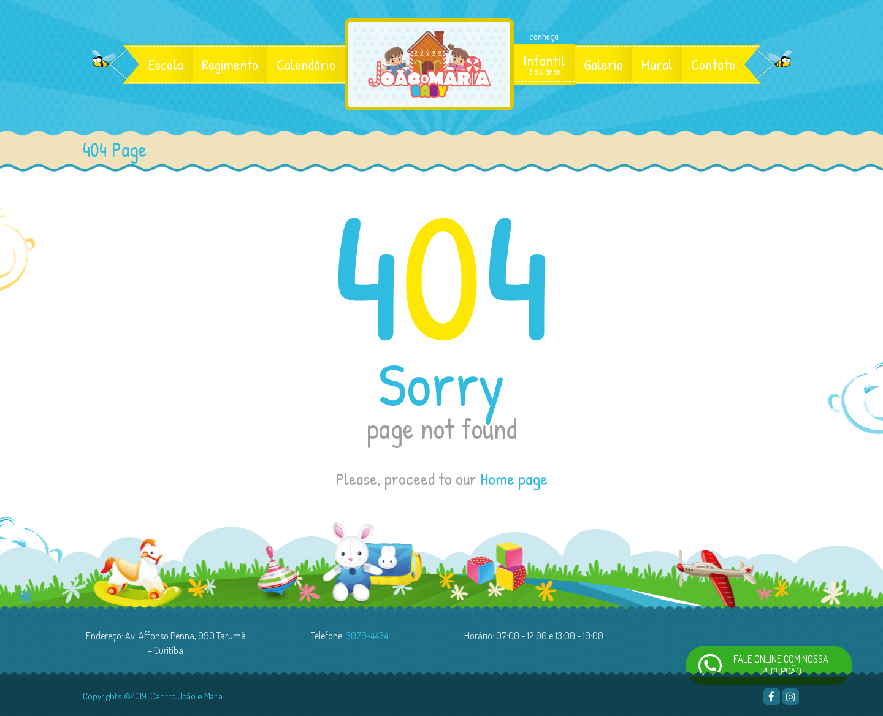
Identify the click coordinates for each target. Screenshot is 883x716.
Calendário (306, 64)
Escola (166, 64)
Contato (713, 64)
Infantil (544, 64)
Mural (657, 64)
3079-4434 (367, 636)
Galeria (603, 64)
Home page (514, 478)
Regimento (230, 64)
